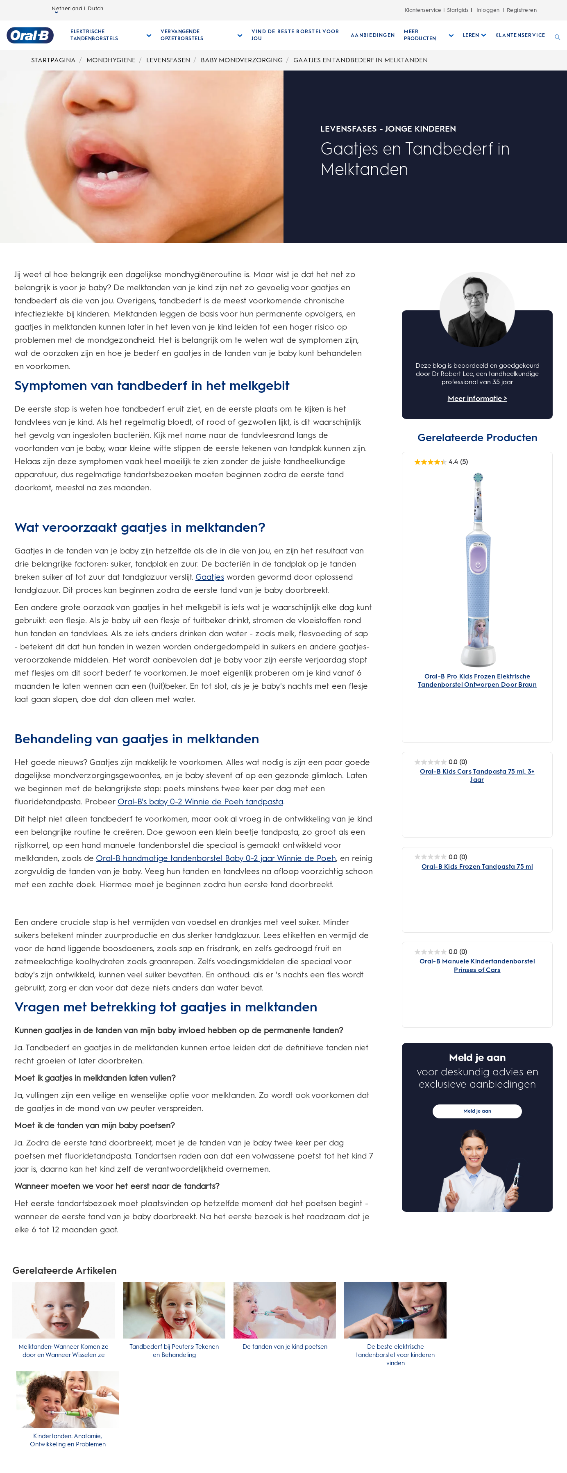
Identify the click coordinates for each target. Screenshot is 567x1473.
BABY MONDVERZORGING (242, 60)
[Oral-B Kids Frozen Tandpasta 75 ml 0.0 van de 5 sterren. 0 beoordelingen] (441, 857)
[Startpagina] (30, 35)
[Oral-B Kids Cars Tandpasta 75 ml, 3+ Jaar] (477, 775)
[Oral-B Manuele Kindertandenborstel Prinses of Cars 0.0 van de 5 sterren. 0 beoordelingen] (441, 951)
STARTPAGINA (53, 60)
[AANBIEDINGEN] (373, 35)
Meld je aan (477, 1111)
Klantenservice (423, 10)
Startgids (458, 10)
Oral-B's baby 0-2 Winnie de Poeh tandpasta (200, 801)
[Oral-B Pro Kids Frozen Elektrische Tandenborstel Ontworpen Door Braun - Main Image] (477, 578)
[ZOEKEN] (557, 35)
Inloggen (488, 10)
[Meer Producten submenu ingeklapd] (429, 35)
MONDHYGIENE (111, 60)
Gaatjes (209, 577)
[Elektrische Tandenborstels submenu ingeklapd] (111, 35)
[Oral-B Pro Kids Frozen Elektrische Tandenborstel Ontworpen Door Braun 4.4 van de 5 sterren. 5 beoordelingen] (441, 461)
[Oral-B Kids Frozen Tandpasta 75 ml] (477, 871)
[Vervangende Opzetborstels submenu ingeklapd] (202, 35)
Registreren (522, 10)
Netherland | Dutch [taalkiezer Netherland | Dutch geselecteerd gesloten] (78, 10)
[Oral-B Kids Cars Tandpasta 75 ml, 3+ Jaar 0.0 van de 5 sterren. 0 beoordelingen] (441, 761)
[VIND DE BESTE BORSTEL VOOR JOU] (297, 35)
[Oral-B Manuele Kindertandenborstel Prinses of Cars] (477, 965)
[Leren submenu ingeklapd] (475, 35)
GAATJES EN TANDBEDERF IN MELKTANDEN (360, 60)
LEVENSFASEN (168, 60)
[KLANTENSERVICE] (520, 35)
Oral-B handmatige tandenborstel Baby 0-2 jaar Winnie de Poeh (216, 858)
